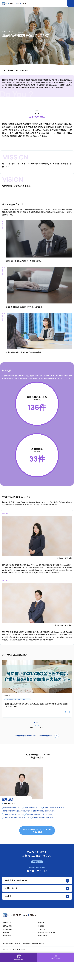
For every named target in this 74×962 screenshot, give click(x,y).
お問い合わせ (11, 888)
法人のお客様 (7, 929)
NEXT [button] (42, 727)
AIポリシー (18, 943)
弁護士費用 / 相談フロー (16, 880)
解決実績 (6, 932)
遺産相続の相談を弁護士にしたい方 (17, 699)
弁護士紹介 (7, 923)
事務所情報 (7, 936)
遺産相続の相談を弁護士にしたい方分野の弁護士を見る (37, 830)
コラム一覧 (42, 929)
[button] (34, 722)
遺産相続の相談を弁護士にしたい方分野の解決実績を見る (37, 736)
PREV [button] (32, 727)
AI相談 (8, 896)
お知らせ (41, 923)
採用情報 (41, 926)
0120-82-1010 (37, 871)
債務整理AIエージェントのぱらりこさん (33, 943)
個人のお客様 (7, 926)
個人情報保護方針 (8, 943)
